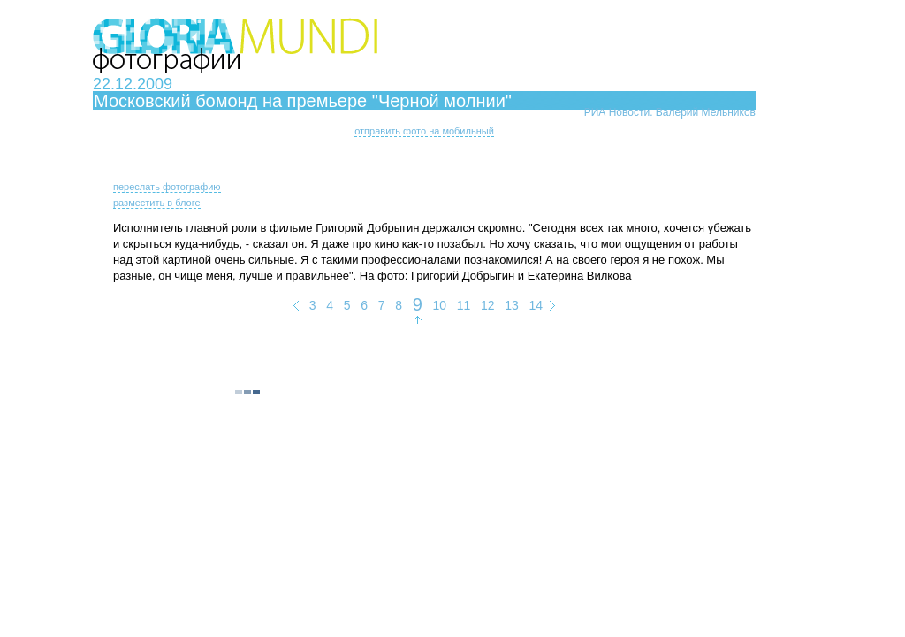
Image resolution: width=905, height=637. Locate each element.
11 (464, 305)
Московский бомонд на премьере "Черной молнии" (303, 101)
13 (512, 305)
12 (488, 305)
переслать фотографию (167, 186)
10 (439, 305)
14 (536, 305)
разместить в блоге (157, 202)
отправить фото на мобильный (424, 131)
